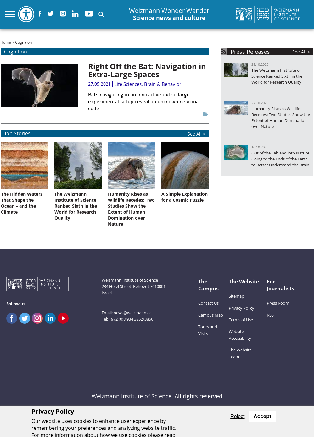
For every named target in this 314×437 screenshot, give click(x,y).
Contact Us (208, 303)
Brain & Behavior (162, 84)
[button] (101, 14)
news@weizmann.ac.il (134, 313)
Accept (263, 416)
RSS (270, 315)
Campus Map (210, 315)
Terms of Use (241, 319)
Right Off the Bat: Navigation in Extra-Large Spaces (147, 70)
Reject (237, 416)
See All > (301, 52)
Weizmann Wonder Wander (169, 14)
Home (5, 42)
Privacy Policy (241, 308)
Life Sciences (128, 84)
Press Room (278, 303)
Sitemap (236, 296)
